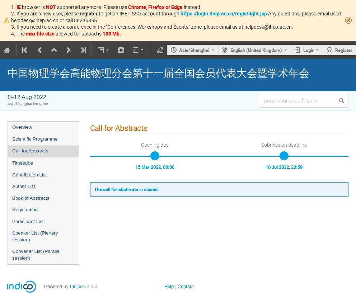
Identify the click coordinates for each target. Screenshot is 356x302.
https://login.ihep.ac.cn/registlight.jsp (224, 13)
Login (308, 50)
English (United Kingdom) (256, 50)
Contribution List (29, 175)
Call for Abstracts (30, 151)
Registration (25, 209)
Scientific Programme (35, 139)
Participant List (27, 221)
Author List (23, 186)
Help (169, 286)
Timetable (22, 163)
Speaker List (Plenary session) (35, 236)
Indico (76, 286)
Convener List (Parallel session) (36, 255)
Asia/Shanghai (194, 50)
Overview (22, 127)
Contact (186, 286)
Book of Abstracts (31, 198)
